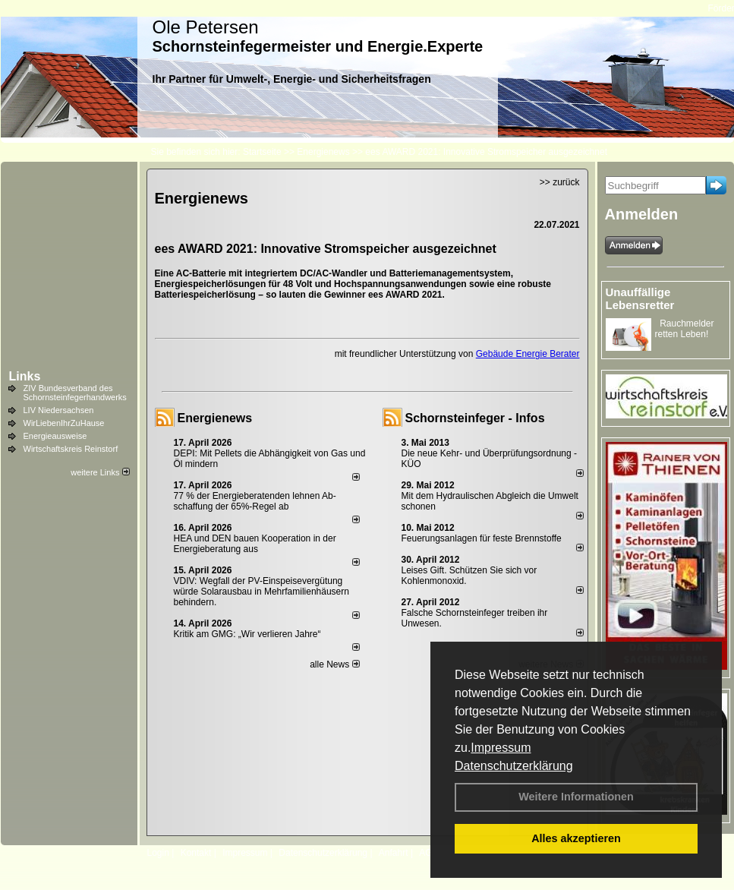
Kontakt (196, 852)
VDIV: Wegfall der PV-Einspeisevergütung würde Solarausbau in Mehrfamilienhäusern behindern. (261, 592)
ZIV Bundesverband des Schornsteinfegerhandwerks (75, 392)
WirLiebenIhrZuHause (64, 423)
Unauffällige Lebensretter (640, 298)
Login (158, 852)
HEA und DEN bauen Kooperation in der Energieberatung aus (255, 543)
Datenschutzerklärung (514, 765)
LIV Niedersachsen (59, 410)
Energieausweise (55, 435)
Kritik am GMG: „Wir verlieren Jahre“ (247, 634)
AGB (428, 852)
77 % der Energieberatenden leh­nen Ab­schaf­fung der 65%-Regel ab (255, 501)
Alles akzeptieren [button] (576, 838)
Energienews (215, 418)
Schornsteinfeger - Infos (475, 418)
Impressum (501, 747)
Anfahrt (393, 852)
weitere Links (100, 472)
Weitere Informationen (576, 797)
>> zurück (560, 182)
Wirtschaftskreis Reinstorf (71, 448)
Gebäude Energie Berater (528, 354)
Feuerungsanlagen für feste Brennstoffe (482, 538)
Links (25, 376)
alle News (334, 664)
